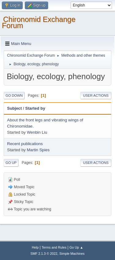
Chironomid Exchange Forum (38, 22)
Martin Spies (38, 150)
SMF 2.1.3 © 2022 (43, 253)
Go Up (11, 163)
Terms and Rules (54, 247)
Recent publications (25, 143)
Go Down (14, 95)
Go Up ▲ (76, 247)
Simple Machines (72, 253)
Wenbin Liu (37, 132)
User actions (96, 95)
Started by (35, 108)
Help (35, 247)
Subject (14, 108)
